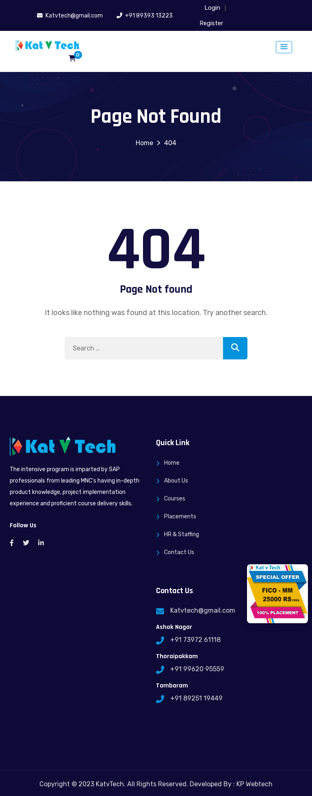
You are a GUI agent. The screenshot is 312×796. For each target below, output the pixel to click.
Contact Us (179, 552)
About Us (176, 480)
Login (212, 7)
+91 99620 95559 (197, 669)
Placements (180, 516)
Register (211, 23)
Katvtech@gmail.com (202, 610)
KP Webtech (254, 784)
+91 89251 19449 (196, 698)
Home (172, 462)
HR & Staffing (181, 534)
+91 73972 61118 (195, 640)
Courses (174, 498)
